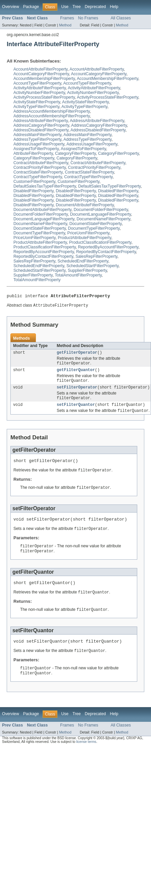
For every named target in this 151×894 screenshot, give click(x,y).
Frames (67, 18)
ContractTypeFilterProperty (37, 177)
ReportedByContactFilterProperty (106, 251)
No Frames (88, 18)
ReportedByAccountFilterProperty (108, 247)
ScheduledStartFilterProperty (92, 265)
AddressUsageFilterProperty (38, 144)
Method (65, 25)
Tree (76, 6)
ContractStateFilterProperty (37, 172)
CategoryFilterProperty (75, 153)
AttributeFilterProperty (33, 153)
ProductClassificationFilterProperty (100, 242)
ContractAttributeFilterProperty (40, 162)
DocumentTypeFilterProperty (94, 228)
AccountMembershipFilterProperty (44, 78)
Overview (10, 6)
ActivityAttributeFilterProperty (39, 88)
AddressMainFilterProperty (37, 134)
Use (64, 6)
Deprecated (95, 6)
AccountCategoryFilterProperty (41, 74)
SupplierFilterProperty (87, 270)
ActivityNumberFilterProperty (39, 92)
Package (31, 6)
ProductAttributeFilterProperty (84, 237)
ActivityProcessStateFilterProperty (44, 97)
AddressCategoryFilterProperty (41, 125)
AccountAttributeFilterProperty (40, 69)
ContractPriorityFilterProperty (39, 167)
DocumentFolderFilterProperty (101, 209)
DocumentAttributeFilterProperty (85, 205)
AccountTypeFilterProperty (37, 83)
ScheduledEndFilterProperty (83, 261)
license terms (86, 754)
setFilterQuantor (76, 409)
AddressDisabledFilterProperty (40, 130)
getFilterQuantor (76, 372)
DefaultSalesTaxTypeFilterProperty (44, 186)
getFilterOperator (77, 354)
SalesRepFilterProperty (96, 256)
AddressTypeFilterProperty (37, 139)
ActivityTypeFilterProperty (36, 106)
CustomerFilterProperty (34, 181)
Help (114, 6)
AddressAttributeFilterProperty (40, 120)
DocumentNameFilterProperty (103, 219)
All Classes (121, 18)
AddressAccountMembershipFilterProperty (51, 111)
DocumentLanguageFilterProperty (100, 214)
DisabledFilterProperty (33, 191)
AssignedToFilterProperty (36, 148)
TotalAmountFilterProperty (78, 275)
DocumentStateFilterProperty (95, 223)
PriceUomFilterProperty (88, 233)
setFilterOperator (77, 391)
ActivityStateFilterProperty (36, 102)
